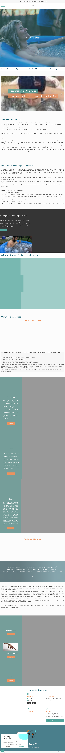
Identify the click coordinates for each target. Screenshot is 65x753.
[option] (32, 38)
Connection (61, 751)
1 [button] (58, 65)
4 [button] (61, 65)
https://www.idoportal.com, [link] (41, 600)
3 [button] (60, 65)
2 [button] (59, 65)
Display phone (44, 1)
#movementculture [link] (16, 600)
